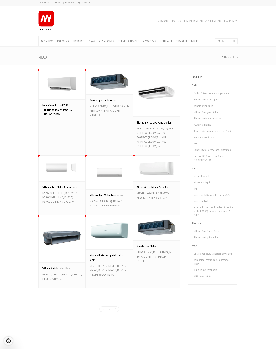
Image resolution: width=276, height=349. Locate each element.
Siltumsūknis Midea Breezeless (106, 195)
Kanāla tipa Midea (146, 246)
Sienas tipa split (202, 176)
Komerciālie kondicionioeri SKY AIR (212, 131)
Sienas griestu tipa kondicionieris (155, 122)
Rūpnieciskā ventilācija (205, 270)
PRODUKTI (78, 41)
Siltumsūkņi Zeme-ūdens (207, 231)
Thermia (196, 223)
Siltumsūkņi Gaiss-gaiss (206, 99)
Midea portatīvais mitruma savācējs (212, 195)
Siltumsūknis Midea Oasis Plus (153, 187)
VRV (195, 143)
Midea (195, 168)
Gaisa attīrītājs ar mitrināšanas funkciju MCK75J (209, 158)
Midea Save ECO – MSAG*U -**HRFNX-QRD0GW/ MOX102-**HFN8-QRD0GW (57, 109)
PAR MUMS (44, 2)
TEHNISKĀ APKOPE (128, 41)
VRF (195, 188)
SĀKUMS (48, 41)
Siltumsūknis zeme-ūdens (207, 118)
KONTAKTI (57, 2)
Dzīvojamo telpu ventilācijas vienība (213, 253)
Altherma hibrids (202, 124)
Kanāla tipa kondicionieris (103, 100)
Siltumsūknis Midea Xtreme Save (60, 187)
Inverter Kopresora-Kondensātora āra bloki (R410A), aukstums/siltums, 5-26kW (213, 211)
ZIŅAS (91, 41)
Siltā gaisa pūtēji (202, 276)
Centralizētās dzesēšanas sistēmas (212, 150)
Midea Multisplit (202, 182)
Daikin (195, 85)
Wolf (194, 246)
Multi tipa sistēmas (204, 137)
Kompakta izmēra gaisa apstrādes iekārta (212, 261)
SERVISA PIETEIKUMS (187, 41)
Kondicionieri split (203, 106)
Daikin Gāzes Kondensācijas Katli (211, 93)
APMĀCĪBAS (149, 41)
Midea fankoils (201, 201)
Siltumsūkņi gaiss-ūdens (207, 112)
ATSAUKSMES (106, 41)
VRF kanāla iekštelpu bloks (56, 268)
